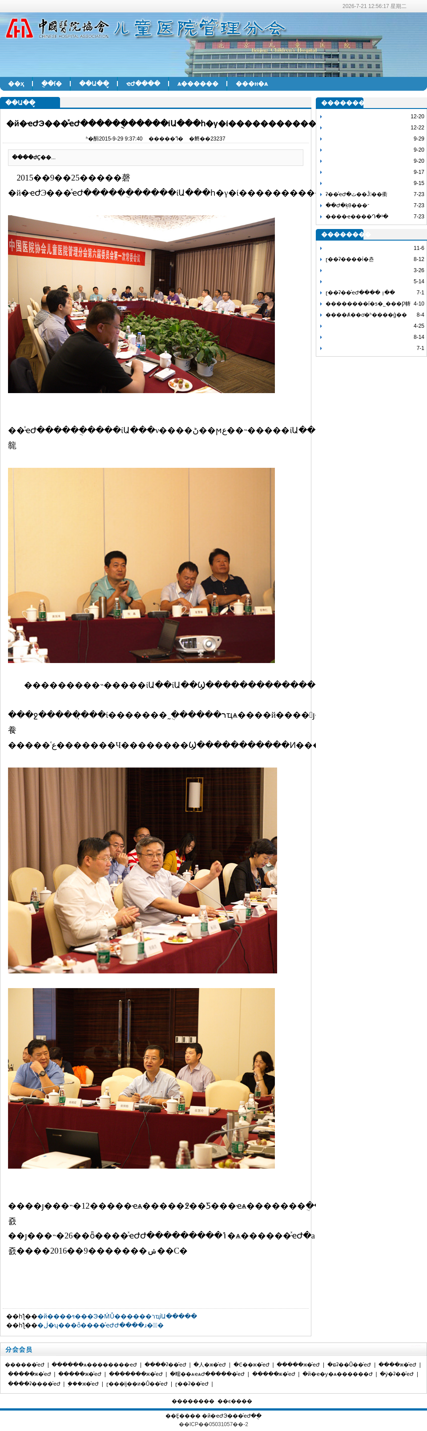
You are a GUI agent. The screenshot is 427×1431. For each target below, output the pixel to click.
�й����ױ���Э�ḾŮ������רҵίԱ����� (117, 1316)
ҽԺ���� (143, 83)
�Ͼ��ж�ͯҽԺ (252, 1365)
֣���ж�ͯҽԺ (83, 1384)
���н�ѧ (252, 83)
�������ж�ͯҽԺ (136, 1374)
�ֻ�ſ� (51, 83)
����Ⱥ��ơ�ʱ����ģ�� (366, 315)
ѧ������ (197, 83)
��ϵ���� (235, 1401)
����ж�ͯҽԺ (397, 1365)
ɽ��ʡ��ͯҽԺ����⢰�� (360, 292)
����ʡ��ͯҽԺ (165, 1365)
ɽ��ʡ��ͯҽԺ (192, 1384)
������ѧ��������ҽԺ (94, 1365)
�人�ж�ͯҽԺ (209, 1365)
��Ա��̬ (94, 83)
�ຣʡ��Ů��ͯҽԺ (349, 1365)
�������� (193, 1401)
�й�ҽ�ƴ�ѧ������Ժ (337, 1374)
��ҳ (16, 83)
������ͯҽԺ (24, 1365)
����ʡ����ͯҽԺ (34, 1384)
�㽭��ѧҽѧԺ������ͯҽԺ (207, 1374)
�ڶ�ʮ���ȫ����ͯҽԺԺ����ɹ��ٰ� (100, 1325)
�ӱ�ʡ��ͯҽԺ (397, 1374)
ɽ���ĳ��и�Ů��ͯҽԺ (137, 1384)
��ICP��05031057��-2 (213, 1424)
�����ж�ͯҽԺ (298, 1365)
